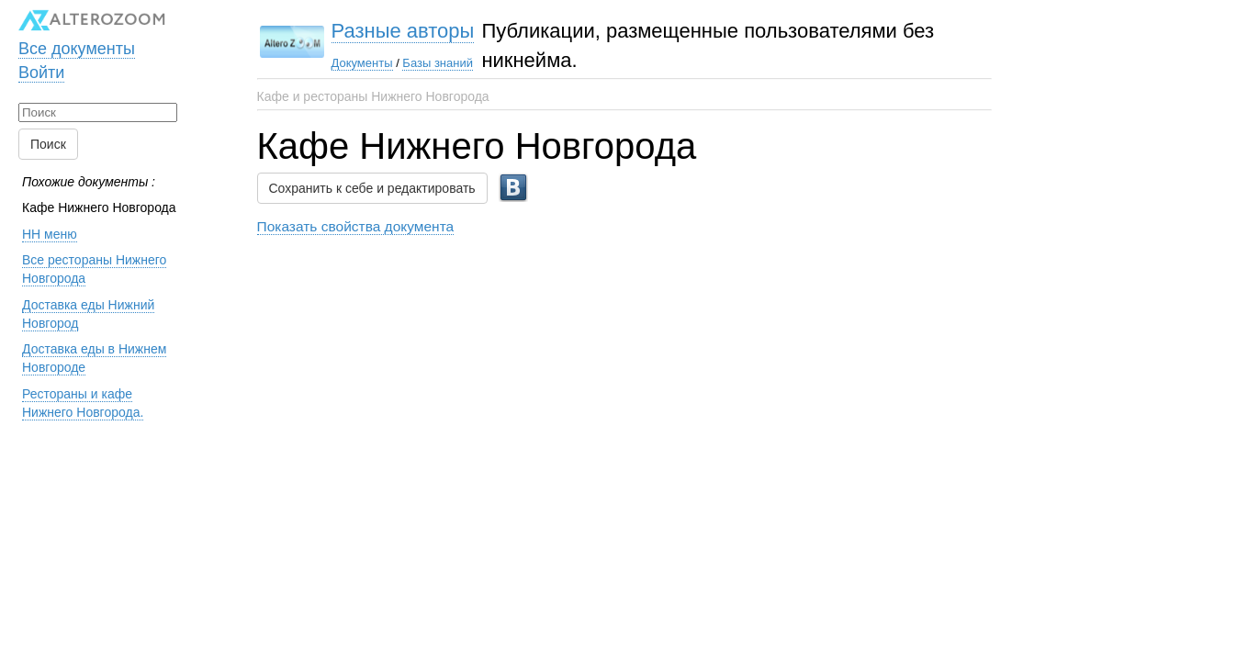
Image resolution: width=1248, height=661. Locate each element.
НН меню (49, 234)
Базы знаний (437, 63)
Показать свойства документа (356, 226)
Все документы (76, 48)
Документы (362, 63)
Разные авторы (403, 30)
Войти (41, 72)
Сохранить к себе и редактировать (372, 188)
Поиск (48, 144)
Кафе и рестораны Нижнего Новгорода (373, 96)
